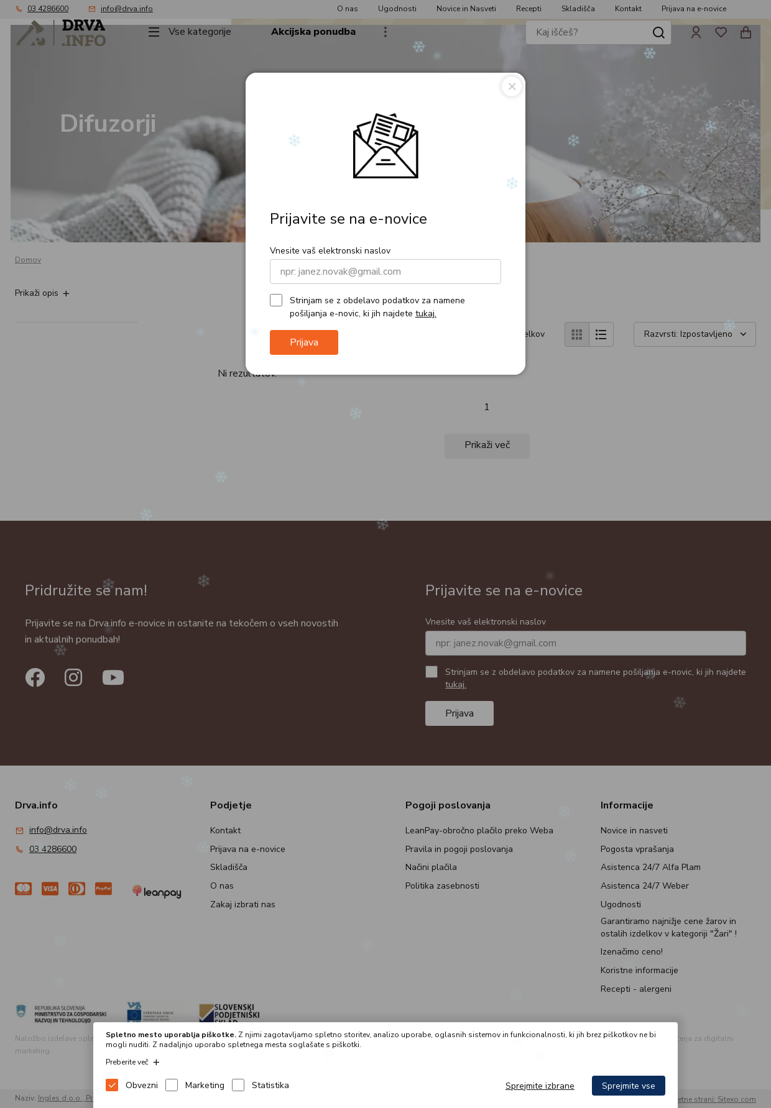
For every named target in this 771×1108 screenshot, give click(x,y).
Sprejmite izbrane (540, 1086)
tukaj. (425, 313)
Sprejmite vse (628, 1086)
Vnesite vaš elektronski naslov (330, 251)
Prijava (304, 342)
